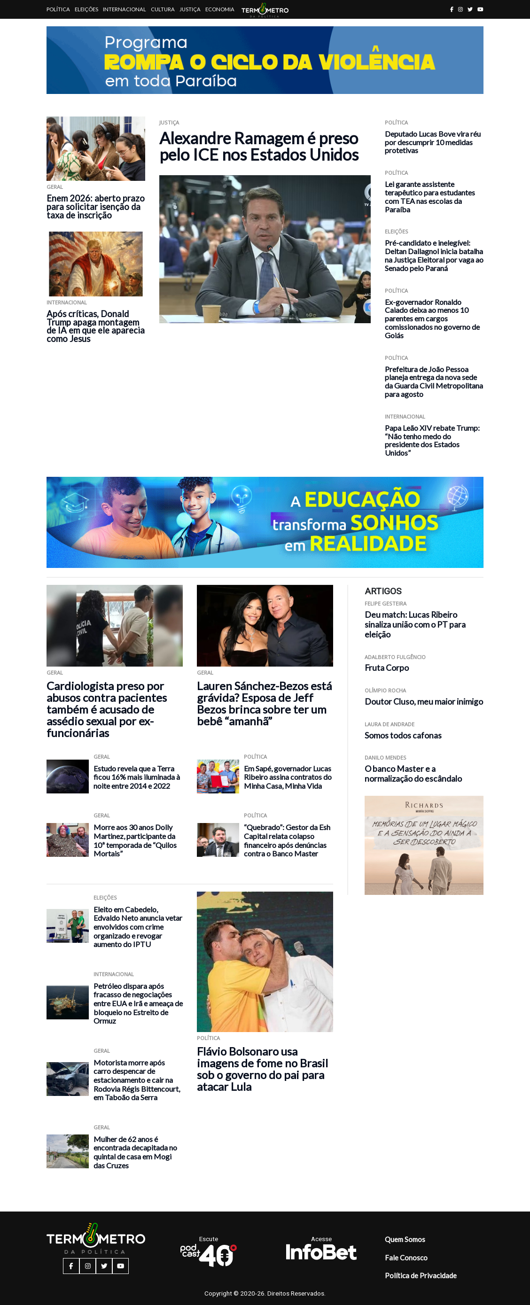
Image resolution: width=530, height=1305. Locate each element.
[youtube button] (480, 9)
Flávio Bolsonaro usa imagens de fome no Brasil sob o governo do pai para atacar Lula (262, 1068)
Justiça (190, 9)
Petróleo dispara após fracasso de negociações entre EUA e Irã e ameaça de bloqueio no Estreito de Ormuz (138, 1003)
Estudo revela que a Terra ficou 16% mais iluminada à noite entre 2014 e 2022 (137, 777)
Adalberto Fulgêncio (395, 656)
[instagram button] (460, 9)
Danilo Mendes (385, 757)
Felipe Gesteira (385, 603)
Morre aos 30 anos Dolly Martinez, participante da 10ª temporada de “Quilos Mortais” (135, 840)
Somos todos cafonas (403, 735)
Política (58, 9)
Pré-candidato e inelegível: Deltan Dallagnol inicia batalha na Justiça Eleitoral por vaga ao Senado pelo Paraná (434, 255)
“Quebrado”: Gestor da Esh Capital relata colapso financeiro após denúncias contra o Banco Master (287, 840)
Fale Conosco (406, 1257)
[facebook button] (451, 9)
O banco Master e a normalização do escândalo (413, 774)
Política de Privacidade (421, 1275)
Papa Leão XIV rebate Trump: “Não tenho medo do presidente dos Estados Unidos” (432, 440)
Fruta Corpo (387, 668)
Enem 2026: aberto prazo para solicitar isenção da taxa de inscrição (96, 206)
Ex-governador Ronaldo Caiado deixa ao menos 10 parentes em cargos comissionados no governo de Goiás (432, 318)
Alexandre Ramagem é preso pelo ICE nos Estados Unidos (259, 146)
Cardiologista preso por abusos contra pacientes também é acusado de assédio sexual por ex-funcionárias (107, 709)
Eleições (86, 9)
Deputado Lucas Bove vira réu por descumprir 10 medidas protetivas (433, 142)
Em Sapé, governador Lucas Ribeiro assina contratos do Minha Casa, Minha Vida (288, 777)
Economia (219, 9)
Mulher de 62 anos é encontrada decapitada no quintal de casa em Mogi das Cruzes (135, 1152)
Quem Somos (405, 1239)
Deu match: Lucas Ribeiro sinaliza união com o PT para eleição (415, 624)
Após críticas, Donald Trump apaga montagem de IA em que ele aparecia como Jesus (96, 326)
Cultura (163, 9)
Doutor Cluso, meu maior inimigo (424, 702)
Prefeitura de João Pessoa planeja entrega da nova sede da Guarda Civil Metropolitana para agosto (434, 381)
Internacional (124, 9)
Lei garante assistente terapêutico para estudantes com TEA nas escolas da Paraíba (430, 196)
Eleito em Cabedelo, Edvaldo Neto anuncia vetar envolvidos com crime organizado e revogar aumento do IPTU (138, 926)
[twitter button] (470, 9)
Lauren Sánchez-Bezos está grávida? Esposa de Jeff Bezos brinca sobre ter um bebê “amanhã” (264, 703)
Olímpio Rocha (385, 690)
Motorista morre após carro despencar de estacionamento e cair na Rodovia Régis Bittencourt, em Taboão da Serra (137, 1080)
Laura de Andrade (389, 724)
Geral (55, 186)
